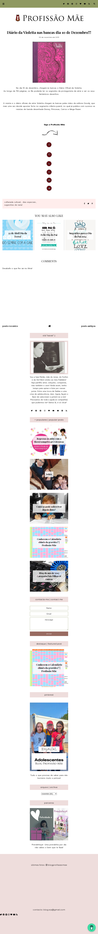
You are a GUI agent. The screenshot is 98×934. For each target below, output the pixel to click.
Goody (87, 103)
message (49, 623)
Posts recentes (10, 326)
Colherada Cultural (12, 202)
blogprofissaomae (56, 865)
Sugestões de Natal (13, 205)
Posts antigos (88, 326)
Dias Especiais (29, 202)
